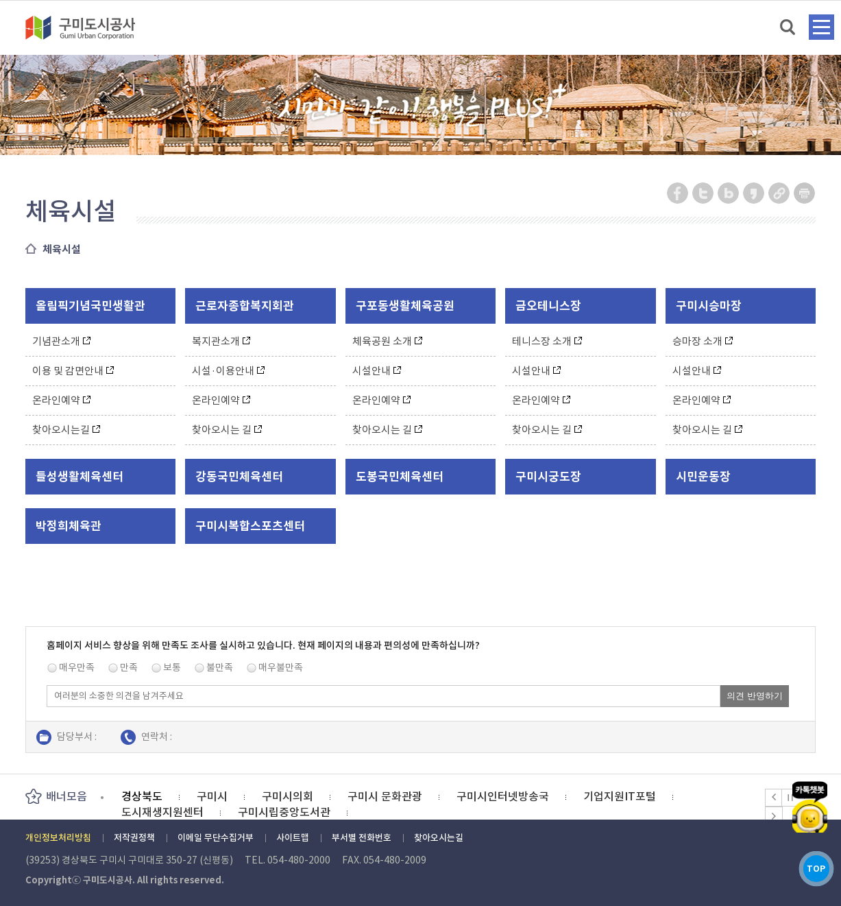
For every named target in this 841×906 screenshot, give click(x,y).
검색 (788, 27)
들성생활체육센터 (79, 476)
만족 (129, 667)
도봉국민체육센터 (399, 476)
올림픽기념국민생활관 (90, 305)
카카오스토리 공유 (754, 193)
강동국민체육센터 (239, 476)
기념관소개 (61, 341)
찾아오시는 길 (227, 429)
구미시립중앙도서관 (284, 812)
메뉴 (821, 27)
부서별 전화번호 (361, 838)
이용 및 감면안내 (73, 370)
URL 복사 (779, 193)
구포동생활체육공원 (405, 305)
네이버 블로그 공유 (729, 193)
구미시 (212, 796)
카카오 (809, 795)
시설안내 (376, 370)
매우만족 (77, 667)
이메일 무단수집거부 (216, 838)
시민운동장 (703, 476)
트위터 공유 (703, 193)
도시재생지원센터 (162, 812)
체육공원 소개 (387, 341)
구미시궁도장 (548, 476)
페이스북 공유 (678, 193)
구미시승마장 (709, 305)
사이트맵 (292, 838)
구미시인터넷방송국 (502, 796)
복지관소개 (221, 341)
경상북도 (141, 796)
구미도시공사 (89, 27)
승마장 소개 (702, 341)
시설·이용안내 (228, 370)
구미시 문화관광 (385, 796)
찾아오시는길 (66, 429)
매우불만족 (280, 667)
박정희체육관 (68, 526)
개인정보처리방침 (58, 838)
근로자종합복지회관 (244, 305)
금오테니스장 (548, 305)
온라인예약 (61, 400)
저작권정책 (134, 838)
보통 (172, 667)
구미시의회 (287, 796)
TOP (810, 864)
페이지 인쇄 (805, 193)
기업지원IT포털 (619, 796)
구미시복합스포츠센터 (250, 526)
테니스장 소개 (547, 341)
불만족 (219, 667)
